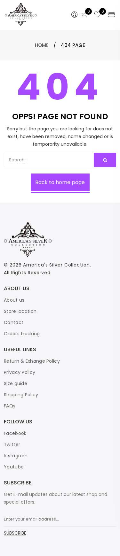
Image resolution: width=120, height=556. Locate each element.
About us (14, 300)
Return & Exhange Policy (32, 361)
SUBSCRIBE (15, 533)
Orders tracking (22, 333)
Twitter (12, 444)
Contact (13, 322)
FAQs (9, 406)
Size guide (15, 383)
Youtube (14, 467)
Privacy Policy (19, 372)
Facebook (15, 433)
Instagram (16, 455)
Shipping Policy (21, 394)
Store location (20, 311)
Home (42, 45)
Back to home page (60, 182)
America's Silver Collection (56, 265)
